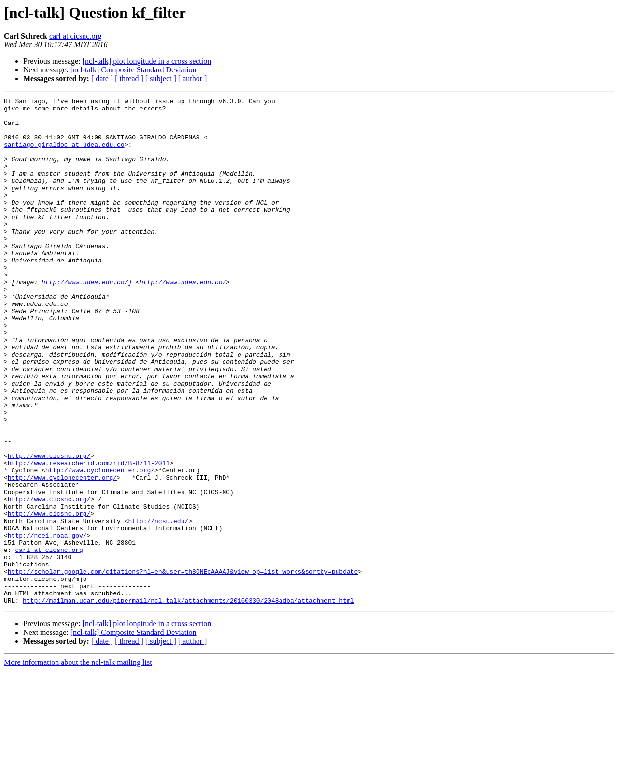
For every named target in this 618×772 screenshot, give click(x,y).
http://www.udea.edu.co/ (183, 319)
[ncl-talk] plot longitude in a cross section (147, 61)
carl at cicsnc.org (75, 36)
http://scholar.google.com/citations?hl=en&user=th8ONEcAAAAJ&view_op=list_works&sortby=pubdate (183, 666)
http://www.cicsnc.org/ (49, 528)
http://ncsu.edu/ (158, 606)
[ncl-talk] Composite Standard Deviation (133, 70)
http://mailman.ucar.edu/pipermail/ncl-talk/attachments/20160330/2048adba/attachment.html (188, 701)
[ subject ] (160, 78)
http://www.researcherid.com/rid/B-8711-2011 (88, 536)
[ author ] (192, 78)
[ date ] (102, 78)
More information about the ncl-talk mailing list (78, 763)
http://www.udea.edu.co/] (87, 319)
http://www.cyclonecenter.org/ (99, 545)
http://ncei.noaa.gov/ (47, 623)
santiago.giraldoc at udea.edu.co (64, 154)
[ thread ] (129, 78)
